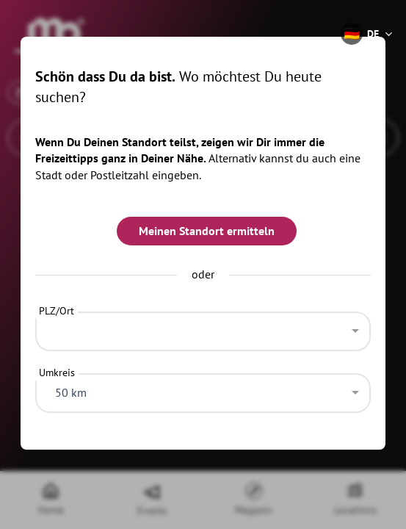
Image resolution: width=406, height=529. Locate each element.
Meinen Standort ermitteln (207, 230)
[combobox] (203, 327)
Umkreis (57, 372)
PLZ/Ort (56, 310)
